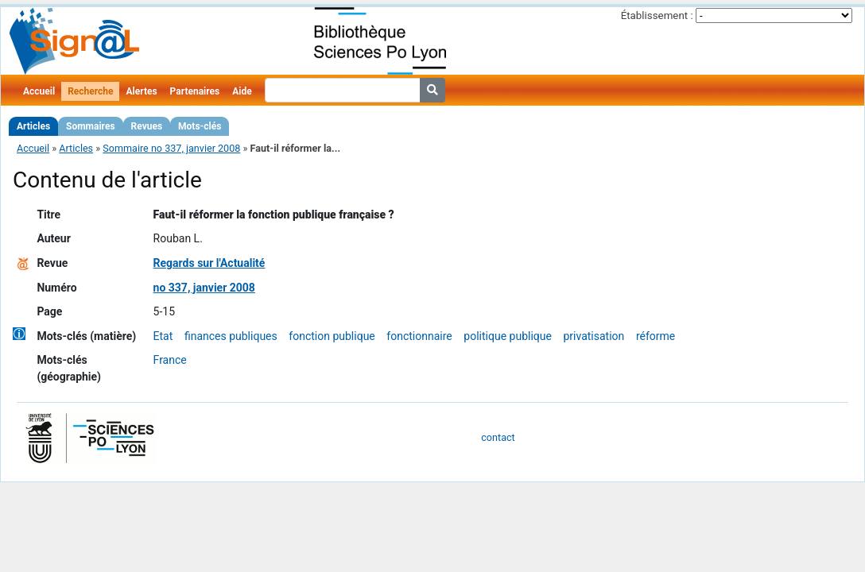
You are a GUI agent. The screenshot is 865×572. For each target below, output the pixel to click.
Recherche (90, 91)
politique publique (508, 336)
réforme (655, 336)
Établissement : (657, 15)
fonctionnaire (419, 336)
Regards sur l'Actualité (209, 263)
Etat (163, 336)
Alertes (141, 91)
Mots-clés (199, 126)
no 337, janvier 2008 (204, 287)
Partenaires (195, 91)
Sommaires (90, 126)
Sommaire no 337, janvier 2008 (171, 148)
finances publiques (230, 336)
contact (497, 437)
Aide (241, 91)
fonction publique (331, 336)
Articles (33, 126)
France (170, 360)
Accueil (39, 91)
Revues (147, 126)
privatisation (593, 336)
